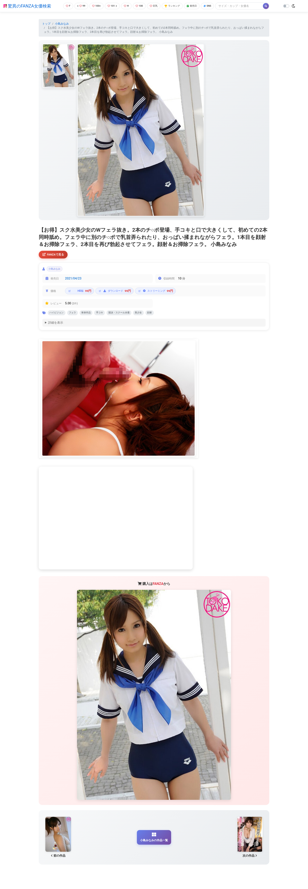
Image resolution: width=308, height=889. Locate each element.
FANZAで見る (54, 255)
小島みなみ (62, 23)
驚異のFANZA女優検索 (27, 6)
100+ (95, 6)
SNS (214, 6)
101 (111, 6)
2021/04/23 (73, 280)
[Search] (247, 6)
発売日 (197, 6)
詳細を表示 (55, 326)
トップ (46, 23)
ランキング (176, 6)
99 (78, 6)
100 (140, 6)
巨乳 (155, 6)
